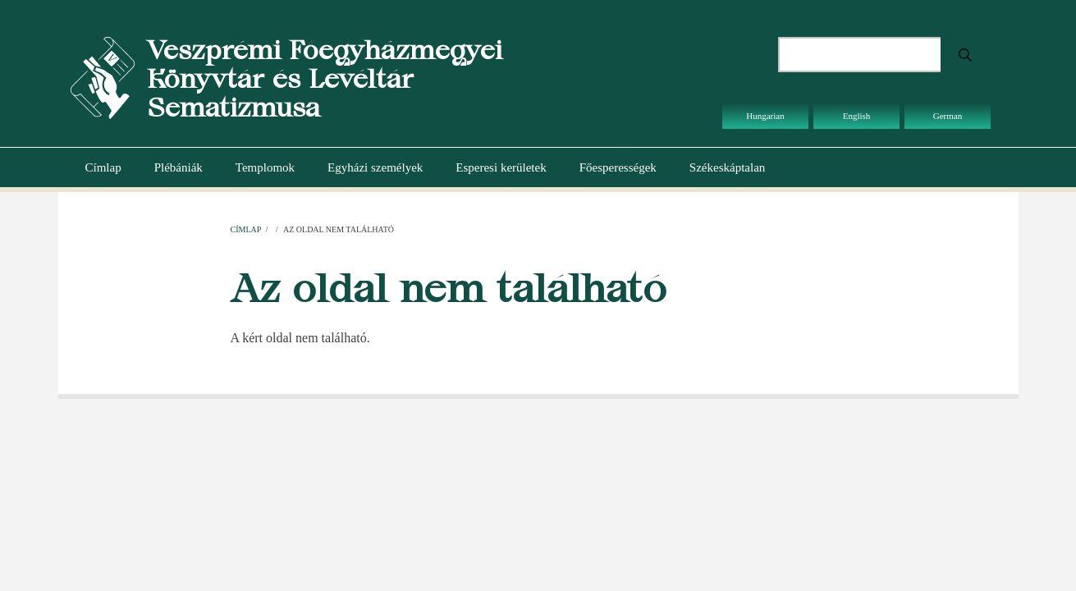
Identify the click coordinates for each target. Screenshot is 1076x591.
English (857, 116)
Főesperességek (618, 167)
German (947, 116)
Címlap (103, 167)
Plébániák (178, 167)
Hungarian (765, 116)
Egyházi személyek (375, 167)
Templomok (265, 167)
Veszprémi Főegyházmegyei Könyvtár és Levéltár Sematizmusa (324, 78)
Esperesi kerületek (501, 167)
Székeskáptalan (727, 167)
